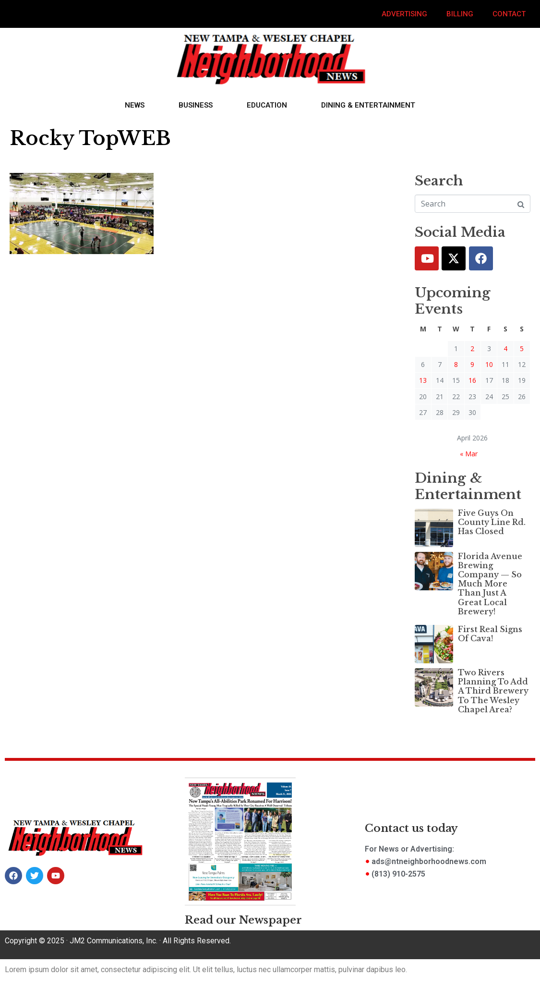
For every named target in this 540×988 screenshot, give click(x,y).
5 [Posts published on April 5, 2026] (522, 348)
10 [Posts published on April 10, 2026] (489, 364)
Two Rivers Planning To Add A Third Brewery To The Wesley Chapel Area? (493, 691)
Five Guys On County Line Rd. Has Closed (492, 522)
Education (267, 105)
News (134, 105)
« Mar (469, 453)
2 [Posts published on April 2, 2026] (472, 348)
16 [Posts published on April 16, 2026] (472, 380)
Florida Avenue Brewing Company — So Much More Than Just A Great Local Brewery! (490, 583)
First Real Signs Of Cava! (490, 633)
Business (196, 105)
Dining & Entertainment (368, 105)
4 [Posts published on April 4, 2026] (505, 348)
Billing (459, 14)
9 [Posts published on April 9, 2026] (472, 364)
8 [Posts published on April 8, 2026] (456, 364)
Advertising (404, 14)
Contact (509, 14)
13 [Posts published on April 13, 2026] (423, 380)
